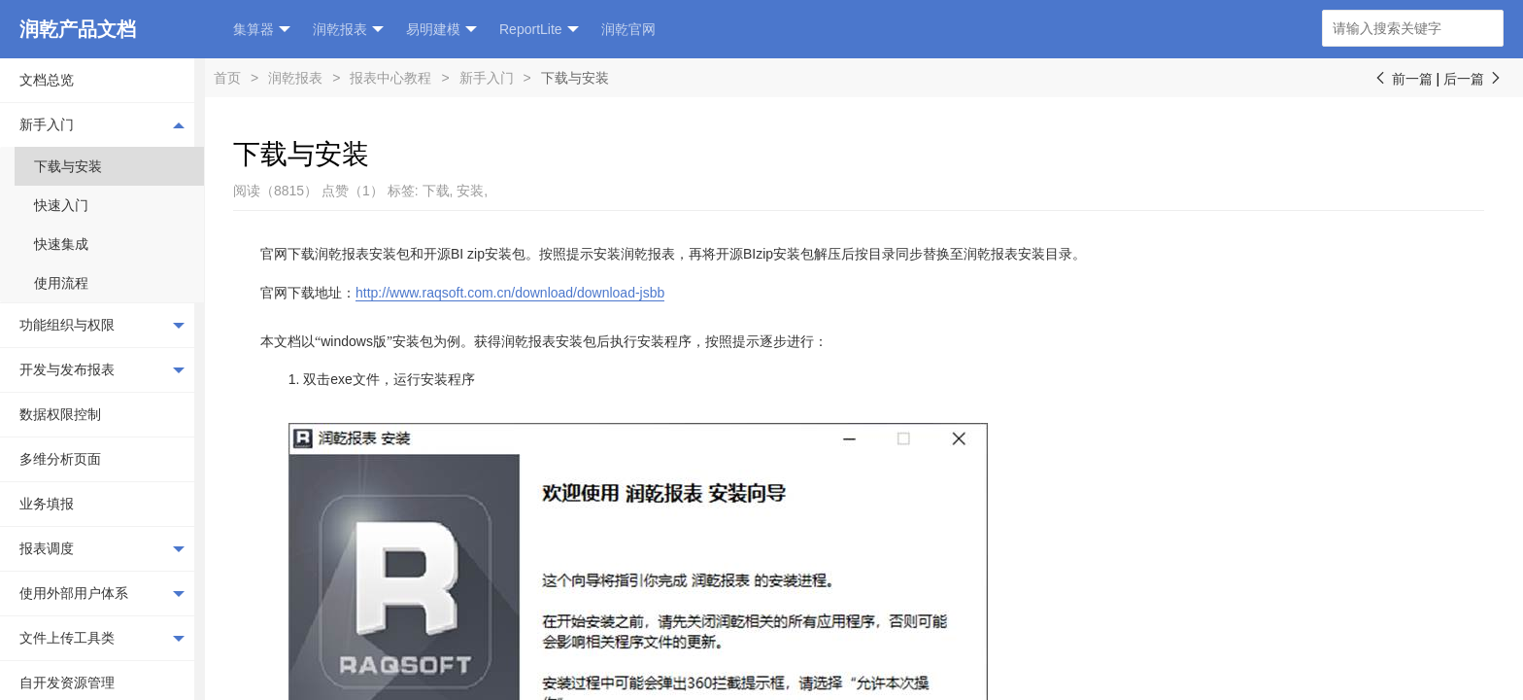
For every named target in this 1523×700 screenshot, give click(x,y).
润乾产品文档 (77, 29)
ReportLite (539, 29)
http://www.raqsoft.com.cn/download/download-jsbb (509, 292)
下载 (436, 190)
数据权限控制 (60, 414)
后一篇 (1473, 79)
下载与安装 (68, 166)
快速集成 (61, 244)
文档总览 (46, 80)
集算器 (261, 29)
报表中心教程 (390, 78)
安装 (470, 190)
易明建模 (441, 29)
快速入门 (61, 205)
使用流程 (61, 283)
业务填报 (46, 503)
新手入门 (102, 124)
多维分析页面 (60, 459)
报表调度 (102, 549)
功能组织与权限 (102, 325)
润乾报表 (348, 29)
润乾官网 (628, 29)
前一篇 (1402, 79)
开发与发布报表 (102, 370)
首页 (227, 78)
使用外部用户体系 (102, 594)
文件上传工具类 (102, 639)
